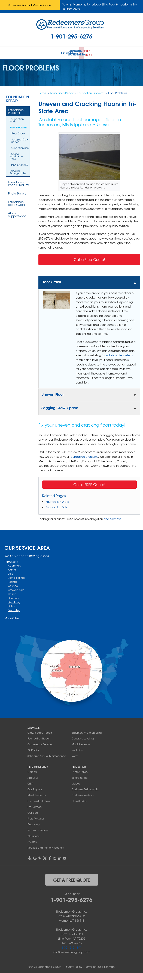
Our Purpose (35, 788)
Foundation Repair (17, 98)
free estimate (112, 518)
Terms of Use (93, 966)
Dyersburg (14, 601)
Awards (32, 841)
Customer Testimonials (85, 788)
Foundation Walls (57, 501)
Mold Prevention (81, 743)
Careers (32, 771)
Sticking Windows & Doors (16, 155)
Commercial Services (40, 743)
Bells (10, 573)
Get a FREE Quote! (89, 483)
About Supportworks (17, 213)
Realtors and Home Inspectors (45, 846)
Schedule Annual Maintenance (29, 5)
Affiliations (33, 835)
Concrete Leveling (83, 737)
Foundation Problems (16, 110)
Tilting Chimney (19, 164)
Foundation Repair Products (18, 182)
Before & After (80, 777)
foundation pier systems (117, 354)
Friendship (14, 609)
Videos (76, 782)
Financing (33, 823)
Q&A (30, 782)
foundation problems (84, 456)
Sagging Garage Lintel (18, 171)
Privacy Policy (73, 966)
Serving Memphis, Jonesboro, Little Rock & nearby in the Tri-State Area (99, 6)
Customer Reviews (82, 794)
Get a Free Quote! (89, 258)
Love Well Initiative (39, 800)
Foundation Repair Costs (16, 202)
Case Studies (79, 800)
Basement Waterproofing (87, 731)
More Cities (11, 617)
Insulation (77, 749)
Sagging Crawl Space (20, 140)
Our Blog (33, 811)
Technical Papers (38, 829)
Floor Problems (18, 126)
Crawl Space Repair (40, 731)
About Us (33, 777)
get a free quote (71, 878)
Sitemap (109, 966)
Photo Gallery (17, 192)
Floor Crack (18, 132)
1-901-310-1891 (72, 947)
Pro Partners (34, 806)
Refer (75, 755)
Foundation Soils (56, 506)
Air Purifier (33, 749)
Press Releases (36, 817)
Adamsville (14, 565)
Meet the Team (37, 794)
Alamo (12, 569)
